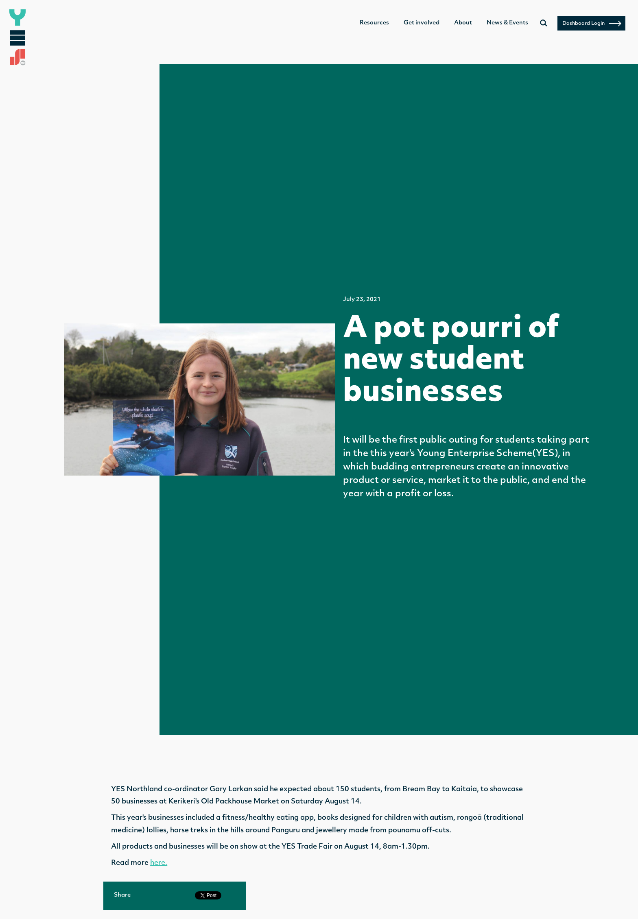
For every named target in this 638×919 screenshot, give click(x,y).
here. (158, 863)
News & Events (507, 23)
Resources (374, 23)
